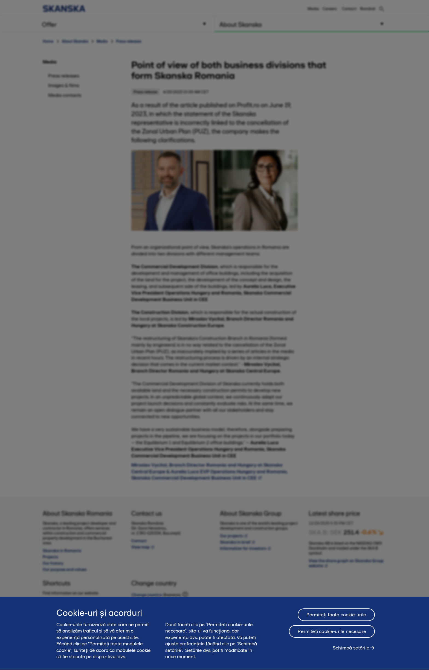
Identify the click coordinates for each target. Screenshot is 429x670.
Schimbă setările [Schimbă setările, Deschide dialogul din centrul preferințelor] (351, 650)
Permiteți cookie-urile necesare (332, 633)
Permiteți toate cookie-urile (336, 617)
